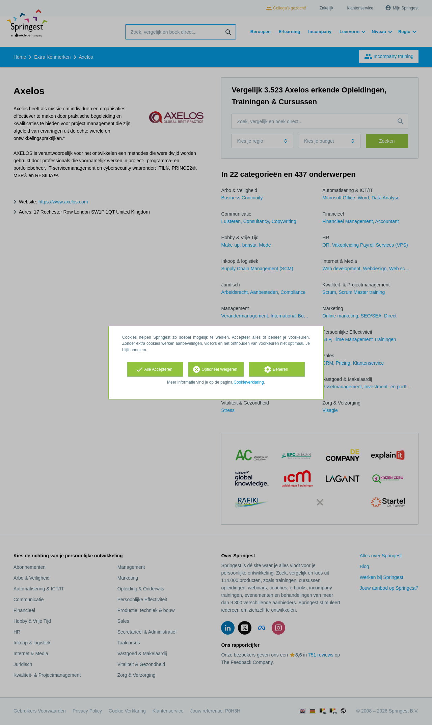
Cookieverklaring (249, 382)
